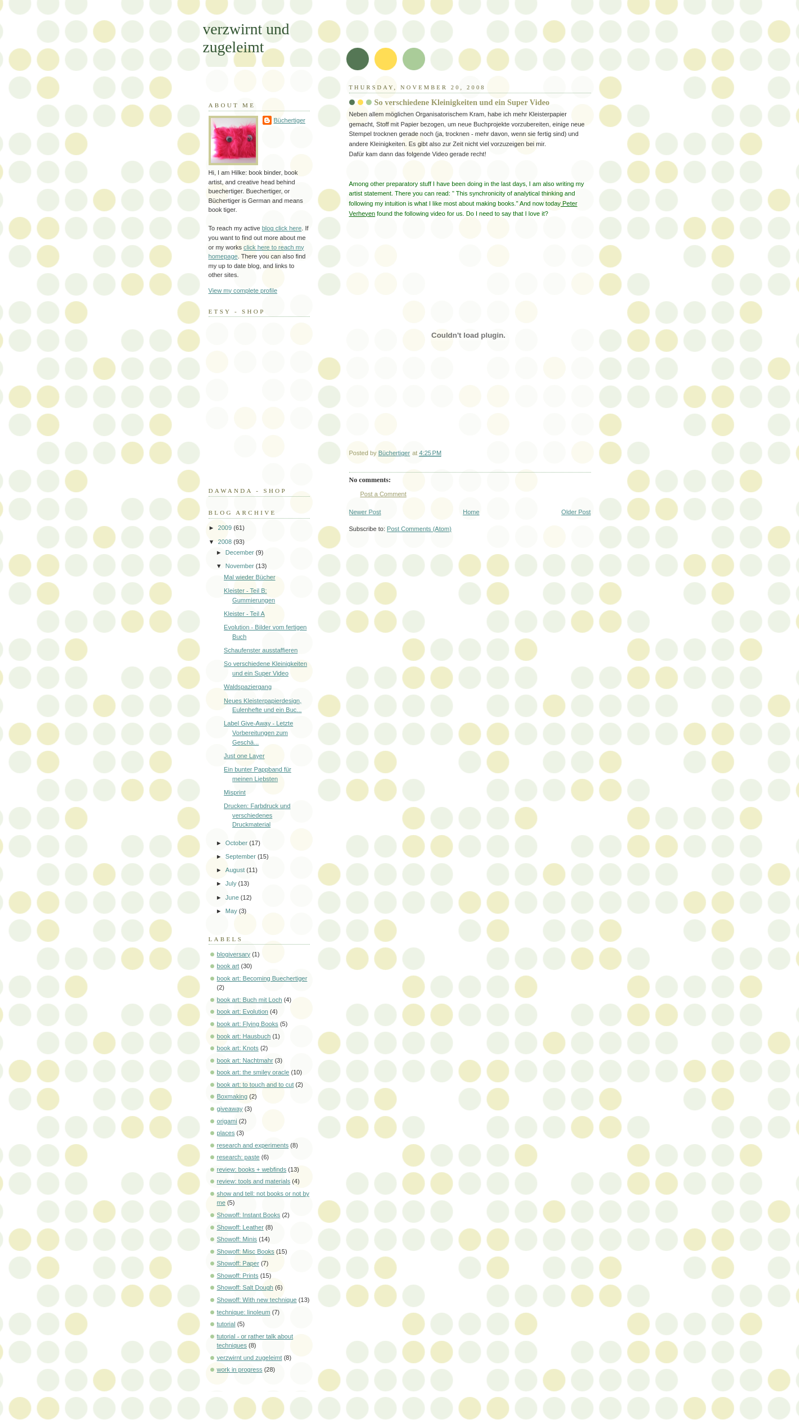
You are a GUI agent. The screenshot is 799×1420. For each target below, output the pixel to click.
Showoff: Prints (238, 1275)
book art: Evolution (243, 1011)
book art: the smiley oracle (253, 1072)
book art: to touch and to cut (255, 1084)
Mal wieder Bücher (249, 577)
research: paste (238, 1157)
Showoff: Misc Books (245, 1251)
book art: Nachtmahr (245, 1060)
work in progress (240, 1369)
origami (227, 1121)
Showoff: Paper (238, 1263)
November (240, 565)
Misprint (235, 792)
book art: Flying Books (247, 1023)
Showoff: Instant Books (249, 1215)
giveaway (230, 1108)
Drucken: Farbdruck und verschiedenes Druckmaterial (257, 815)
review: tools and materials (254, 1181)
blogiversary (234, 954)
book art (228, 966)
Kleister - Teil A (244, 613)
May (232, 911)
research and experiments (253, 1145)
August (235, 869)
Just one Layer (244, 755)
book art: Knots (238, 1048)
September (241, 856)
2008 (226, 541)
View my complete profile (243, 290)
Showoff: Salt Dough (245, 1287)
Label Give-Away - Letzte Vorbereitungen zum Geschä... (258, 732)
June (233, 897)
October (237, 843)
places (226, 1132)
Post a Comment (383, 494)
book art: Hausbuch (244, 1036)
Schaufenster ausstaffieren (260, 650)
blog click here (282, 228)
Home (471, 512)
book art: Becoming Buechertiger (262, 978)
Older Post (575, 512)
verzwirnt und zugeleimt (246, 38)
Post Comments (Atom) (419, 528)
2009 (226, 527)
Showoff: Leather (240, 1227)
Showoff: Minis (237, 1239)
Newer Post (365, 512)
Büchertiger (290, 120)
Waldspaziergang (248, 686)
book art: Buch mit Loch (249, 999)
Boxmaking (232, 1096)
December (240, 552)
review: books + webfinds (252, 1169)
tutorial (226, 1324)
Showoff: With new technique (257, 1299)
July (231, 883)
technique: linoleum (243, 1312)
